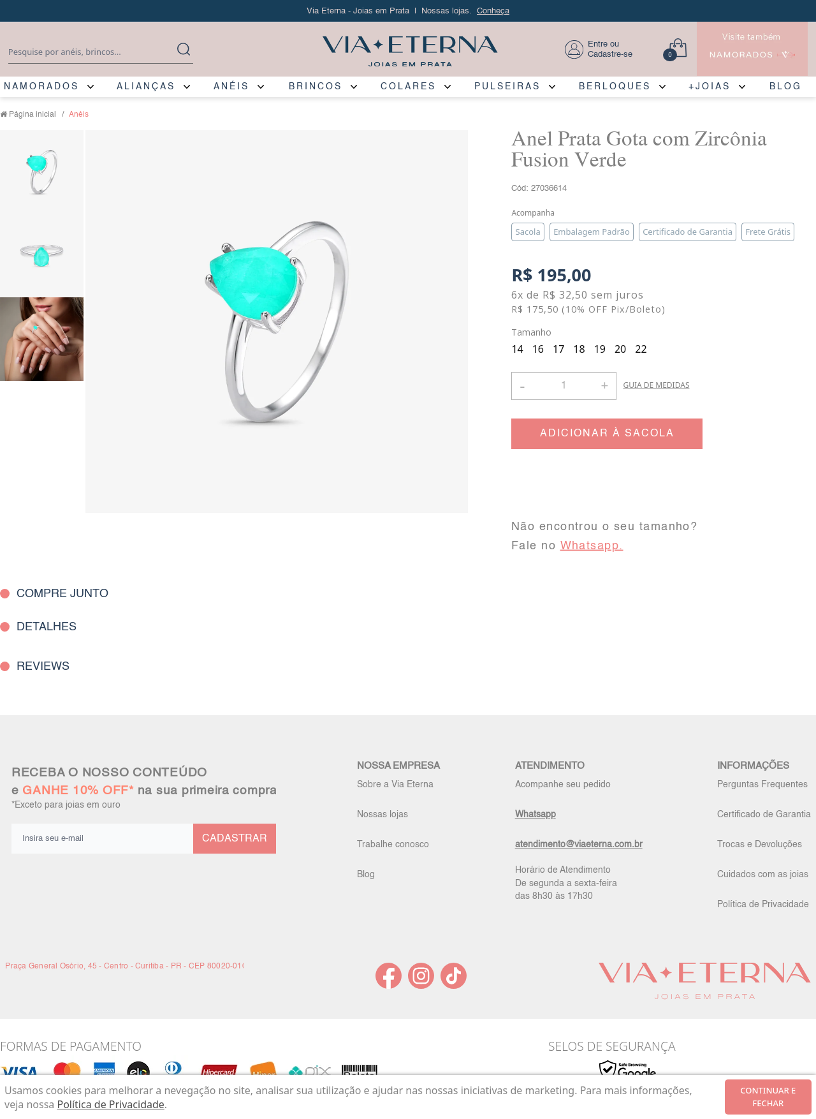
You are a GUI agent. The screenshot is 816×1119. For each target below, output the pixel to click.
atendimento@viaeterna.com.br (579, 844)
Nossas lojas (382, 814)
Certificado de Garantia (764, 814)
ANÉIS (231, 86)
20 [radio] (620, 349)
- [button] (522, 385)
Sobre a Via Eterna (395, 784)
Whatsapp (535, 814)
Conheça (493, 11)
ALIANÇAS (146, 86)
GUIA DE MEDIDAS (656, 385)
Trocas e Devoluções (759, 844)
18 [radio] (579, 349)
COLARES (408, 86)
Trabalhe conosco (393, 844)
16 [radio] (538, 349)
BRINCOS (315, 86)
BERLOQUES (615, 86)
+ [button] (604, 385)
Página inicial (32, 115)
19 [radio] (600, 349)
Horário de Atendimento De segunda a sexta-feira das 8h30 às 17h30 (566, 883)
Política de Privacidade (763, 904)
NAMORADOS (41, 86)
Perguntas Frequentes (762, 784)
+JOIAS (709, 86)
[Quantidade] (563, 386)
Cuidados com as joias (762, 874)
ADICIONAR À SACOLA (607, 434)
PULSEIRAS (507, 86)
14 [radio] (517, 349)
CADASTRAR (234, 839)
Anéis (79, 115)
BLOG (785, 86)
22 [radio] (640, 349)
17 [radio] (558, 349)
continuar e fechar (768, 1097)
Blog (366, 874)
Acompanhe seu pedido (563, 784)
